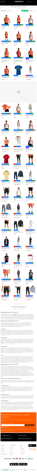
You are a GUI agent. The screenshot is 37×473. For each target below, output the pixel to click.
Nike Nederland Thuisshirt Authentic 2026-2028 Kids (18, 61)
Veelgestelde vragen (4, 454)
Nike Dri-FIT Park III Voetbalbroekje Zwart (5, 199)
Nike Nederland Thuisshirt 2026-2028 (6, 26)
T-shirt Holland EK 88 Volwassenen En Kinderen (6, 149)
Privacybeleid (4, 427)
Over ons (11, 448)
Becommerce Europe (2, 470)
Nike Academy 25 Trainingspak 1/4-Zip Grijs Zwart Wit (30, 297)
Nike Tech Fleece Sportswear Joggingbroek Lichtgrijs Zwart (18, 149)
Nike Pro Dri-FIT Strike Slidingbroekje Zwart (5, 297)
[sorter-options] (32, 10)
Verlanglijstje (33, 1)
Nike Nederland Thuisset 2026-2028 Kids (18, 26)
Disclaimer (17, 469)
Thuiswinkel (8, 470)
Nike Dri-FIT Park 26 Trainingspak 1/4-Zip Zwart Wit (18, 232)
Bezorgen (3, 450)
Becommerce (5, 470)
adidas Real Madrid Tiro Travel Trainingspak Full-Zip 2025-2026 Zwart (18, 265)
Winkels (11, 452)
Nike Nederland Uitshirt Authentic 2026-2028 (5, 132)
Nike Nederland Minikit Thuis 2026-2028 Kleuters (6, 43)
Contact (11, 450)
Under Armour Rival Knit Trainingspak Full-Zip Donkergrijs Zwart (17, 281)
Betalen (3, 448)
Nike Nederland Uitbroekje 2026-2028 (30, 215)
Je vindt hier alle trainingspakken (8, 343)
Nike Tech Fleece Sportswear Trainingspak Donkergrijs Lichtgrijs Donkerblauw (18, 215)
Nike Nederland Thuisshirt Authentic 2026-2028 (6, 77)
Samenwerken (23, 450)
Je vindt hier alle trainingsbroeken (27, 352)
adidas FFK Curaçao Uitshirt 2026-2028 (6, 182)
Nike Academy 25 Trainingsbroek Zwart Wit (18, 166)
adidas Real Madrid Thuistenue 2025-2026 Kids (30, 232)
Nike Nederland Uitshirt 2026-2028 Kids (29, 132)
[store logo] (18, 1)
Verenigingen (23, 452)
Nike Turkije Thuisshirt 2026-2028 (6, 166)
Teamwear (22, 454)
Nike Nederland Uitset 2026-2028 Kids (30, 43)
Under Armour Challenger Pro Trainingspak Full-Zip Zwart (30, 248)
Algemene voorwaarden (25, 470)
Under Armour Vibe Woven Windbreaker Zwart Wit (6, 248)
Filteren (25, 10)
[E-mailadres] (13, 425)
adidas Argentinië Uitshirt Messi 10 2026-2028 (30, 281)
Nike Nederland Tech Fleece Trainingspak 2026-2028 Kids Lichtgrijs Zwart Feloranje (30, 182)
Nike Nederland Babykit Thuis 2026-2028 (6, 115)
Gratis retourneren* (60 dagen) (19, 6)
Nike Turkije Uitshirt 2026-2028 (30, 265)
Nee (21, 308)
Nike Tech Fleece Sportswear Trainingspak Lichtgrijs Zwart (30, 77)
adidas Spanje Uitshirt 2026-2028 (18, 199)
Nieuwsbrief (22, 448)
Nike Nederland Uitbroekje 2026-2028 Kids (6, 281)
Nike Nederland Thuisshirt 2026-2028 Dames (30, 61)
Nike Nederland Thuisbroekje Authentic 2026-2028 (30, 199)
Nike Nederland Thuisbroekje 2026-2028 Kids (6, 232)
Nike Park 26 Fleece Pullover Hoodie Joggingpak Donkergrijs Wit (6, 215)
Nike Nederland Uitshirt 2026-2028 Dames (29, 149)
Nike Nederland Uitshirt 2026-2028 (29, 26)
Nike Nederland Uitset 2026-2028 (18, 115)
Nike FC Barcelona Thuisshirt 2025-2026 (6, 265)
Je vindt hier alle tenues (24, 362)
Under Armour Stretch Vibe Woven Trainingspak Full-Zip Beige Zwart (18, 248)
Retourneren (3, 452)
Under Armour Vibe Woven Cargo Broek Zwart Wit (18, 297)
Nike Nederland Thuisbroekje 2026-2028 (30, 166)
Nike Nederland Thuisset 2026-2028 (18, 43)
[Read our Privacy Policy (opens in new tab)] (7, 427)
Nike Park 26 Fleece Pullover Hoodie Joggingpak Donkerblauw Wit (18, 182)
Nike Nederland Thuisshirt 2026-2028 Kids (6, 61)
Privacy (21, 469)
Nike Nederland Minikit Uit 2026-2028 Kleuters (18, 132)
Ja (15, 308)
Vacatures (11, 454)
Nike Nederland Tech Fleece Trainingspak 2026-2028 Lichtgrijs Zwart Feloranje (30, 115)
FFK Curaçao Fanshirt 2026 (18, 76)
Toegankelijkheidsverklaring (32, 469)
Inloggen (31, 1)
